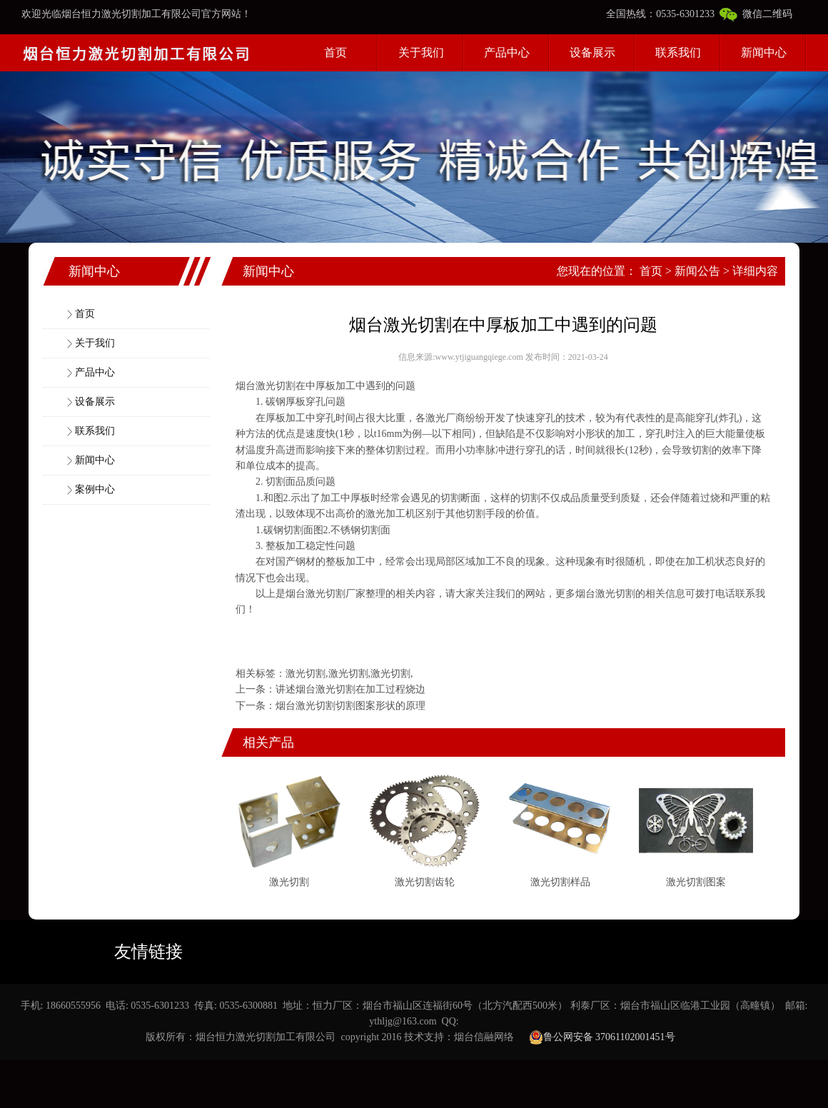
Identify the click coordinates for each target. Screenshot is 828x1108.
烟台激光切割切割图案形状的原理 (350, 705)
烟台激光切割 (266, 386)
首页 (335, 52)
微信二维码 (756, 14)
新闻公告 (697, 271)
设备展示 (592, 52)
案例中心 (95, 489)
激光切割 (325, 593)
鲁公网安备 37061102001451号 (602, 1037)
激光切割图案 (696, 882)
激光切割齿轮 (425, 882)
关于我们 (421, 52)
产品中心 (507, 52)
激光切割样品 (560, 882)
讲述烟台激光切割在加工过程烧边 (350, 689)
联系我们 (678, 52)
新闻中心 (764, 52)
